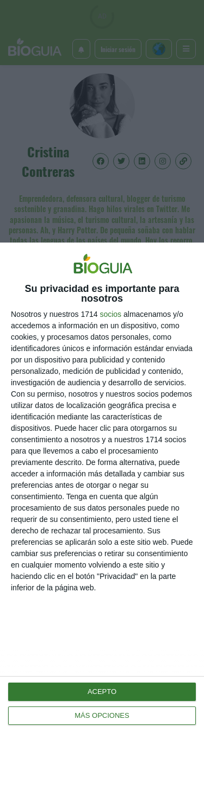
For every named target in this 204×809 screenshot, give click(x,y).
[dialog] (102, 526)
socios (110, 314)
